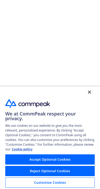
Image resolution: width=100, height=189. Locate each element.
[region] (50, 139)
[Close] (93, 95)
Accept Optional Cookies (50, 159)
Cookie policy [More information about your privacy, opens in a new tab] (22, 149)
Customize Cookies (50, 182)
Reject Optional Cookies (50, 171)
